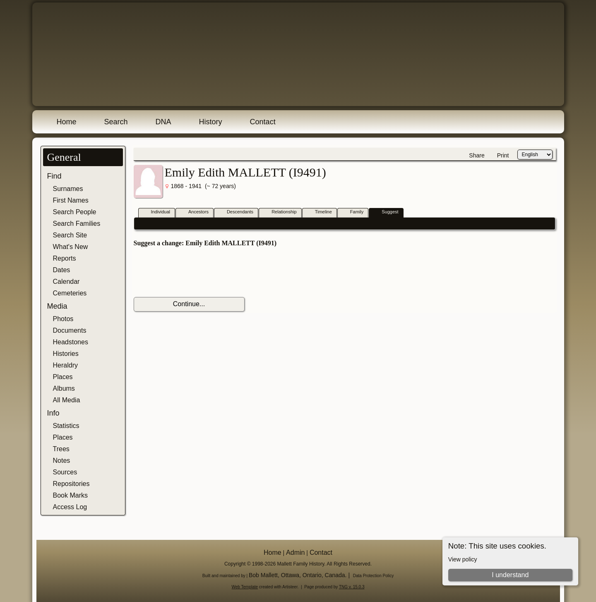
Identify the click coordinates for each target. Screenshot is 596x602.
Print (503, 155)
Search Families (77, 223)
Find (54, 176)
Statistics (66, 425)
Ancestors (195, 212)
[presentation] (197, 272)
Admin (295, 552)
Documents (70, 330)
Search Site (70, 235)
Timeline (320, 212)
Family (353, 212)
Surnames (68, 188)
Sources (65, 472)
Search (116, 122)
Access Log (70, 506)
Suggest (386, 212)
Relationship (280, 212)
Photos (63, 318)
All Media (66, 400)
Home (67, 122)
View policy (462, 559)
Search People (74, 211)
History (210, 122)
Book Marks (70, 495)
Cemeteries (70, 293)
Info (53, 413)
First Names (71, 200)
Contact (263, 122)
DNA (163, 122)
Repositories (71, 483)
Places (63, 376)
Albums (64, 388)
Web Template (245, 587)
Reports (64, 258)
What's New (70, 246)
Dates (61, 269)
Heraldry (65, 365)
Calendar (66, 281)
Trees (61, 448)
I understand (510, 574)
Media (57, 306)
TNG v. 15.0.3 (352, 587)
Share (476, 155)
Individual (157, 212)
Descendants (236, 212)
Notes (61, 460)
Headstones (70, 342)
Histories (66, 353)
